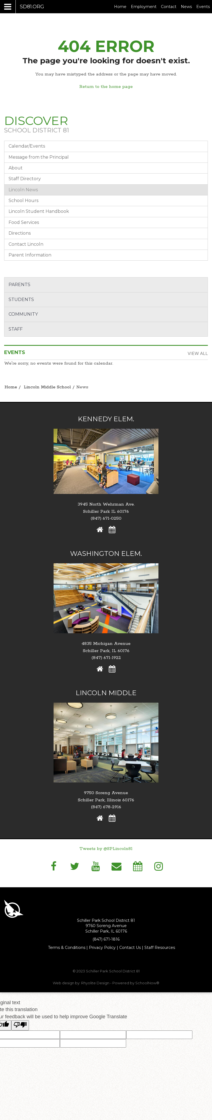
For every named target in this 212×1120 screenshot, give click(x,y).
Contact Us (130, 947)
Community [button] (23, 314)
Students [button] (21, 299)
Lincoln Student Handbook (39, 211)
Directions (20, 233)
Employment (145, 6)
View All (198, 353)
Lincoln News (23, 189)
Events (203, 6)
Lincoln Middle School (47, 387)
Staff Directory (25, 178)
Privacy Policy (102, 947)
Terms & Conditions (66, 947)
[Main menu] (24, 6)
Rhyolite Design (95, 983)
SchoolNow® (147, 983)
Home (120, 6)
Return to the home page (106, 87)
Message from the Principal (39, 157)
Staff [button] (16, 329)
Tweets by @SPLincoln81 (106, 849)
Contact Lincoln (26, 244)
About (16, 168)
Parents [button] (19, 284)
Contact (168, 6)
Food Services (24, 222)
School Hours (23, 200)
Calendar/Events (27, 146)
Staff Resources (159, 947)
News (186, 6)
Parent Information (30, 255)
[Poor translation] (20, 1025)
